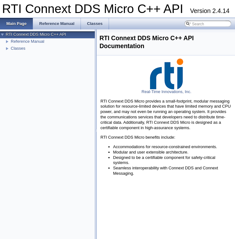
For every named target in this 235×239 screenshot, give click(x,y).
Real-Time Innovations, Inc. (166, 91)
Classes (18, 48)
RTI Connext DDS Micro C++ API (36, 34)
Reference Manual (27, 41)
